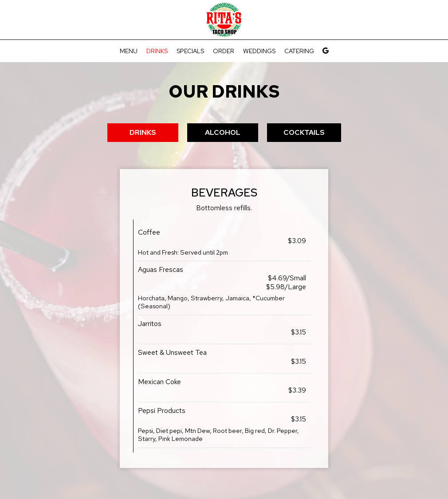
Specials (190, 51)
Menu (129, 51)
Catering (299, 51)
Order (223, 51)
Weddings (259, 51)
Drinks (157, 51)
